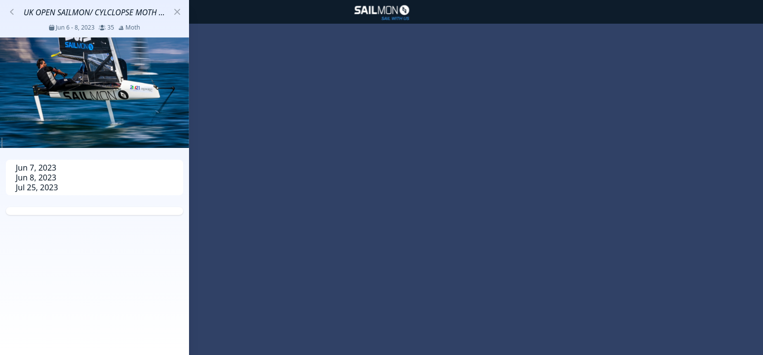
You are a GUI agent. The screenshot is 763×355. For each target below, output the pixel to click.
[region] (381, 177)
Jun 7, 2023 (36, 168)
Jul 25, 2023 (37, 187)
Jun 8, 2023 (36, 177)
